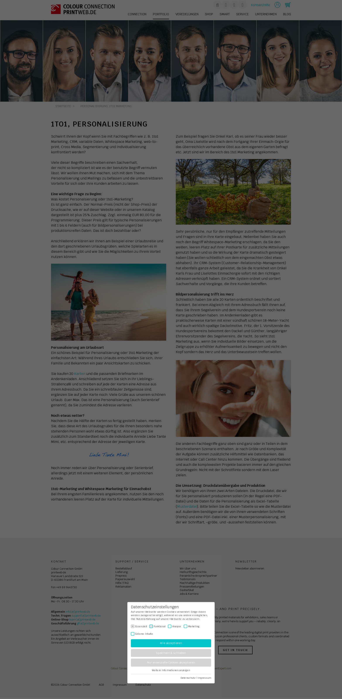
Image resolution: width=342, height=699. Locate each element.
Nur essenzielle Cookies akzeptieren (171, 663)
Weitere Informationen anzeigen (171, 670)
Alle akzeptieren (171, 643)
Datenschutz (188, 677)
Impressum (204, 677)
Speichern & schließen (171, 653)
